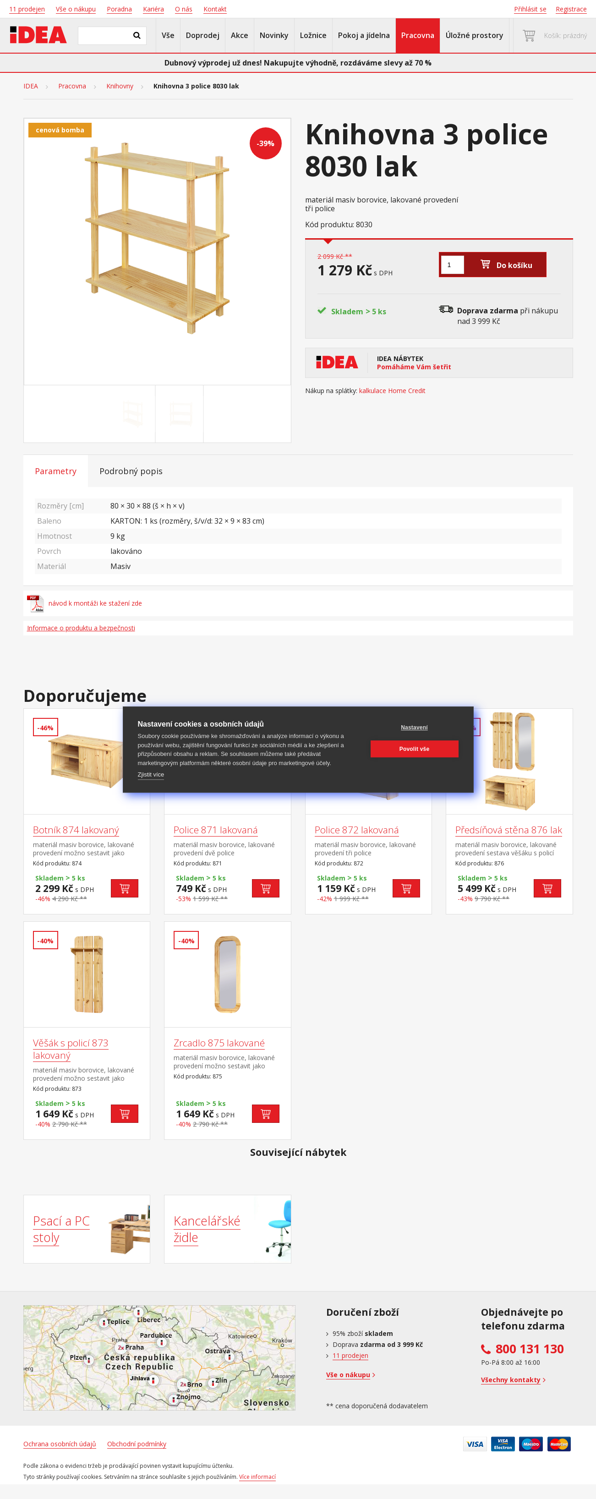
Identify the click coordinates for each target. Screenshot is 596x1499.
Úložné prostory (474, 35)
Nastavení (414, 727)
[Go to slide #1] (133, 414)
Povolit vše (414, 749)
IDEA (30, 86)
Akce (239, 35)
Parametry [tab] (56, 470)
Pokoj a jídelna (364, 35)
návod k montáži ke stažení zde (84, 603)
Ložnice (313, 35)
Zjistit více (151, 774)
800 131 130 (530, 1349)
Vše (168, 35)
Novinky (274, 35)
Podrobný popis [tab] (131, 470)
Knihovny (119, 86)
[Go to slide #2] (181, 414)
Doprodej (202, 35)
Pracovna (417, 35)
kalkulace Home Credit (392, 390)
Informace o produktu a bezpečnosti (81, 628)
